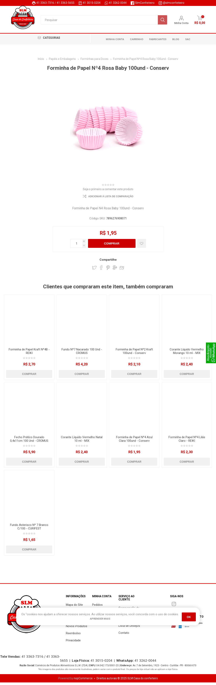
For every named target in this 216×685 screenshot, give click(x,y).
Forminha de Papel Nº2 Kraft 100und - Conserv (134, 353)
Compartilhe (108, 262)
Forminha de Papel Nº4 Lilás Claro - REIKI (187, 441)
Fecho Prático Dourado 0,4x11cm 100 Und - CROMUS (29, 441)
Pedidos (97, 607)
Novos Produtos (76, 628)
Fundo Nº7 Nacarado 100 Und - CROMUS (82, 353)
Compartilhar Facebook (101, 270)
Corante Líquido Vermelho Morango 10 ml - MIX (187, 353)
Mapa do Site (74, 607)
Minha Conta (181, 23)
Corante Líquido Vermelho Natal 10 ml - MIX (81, 441)
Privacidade (73, 643)
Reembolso (73, 636)
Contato (123, 635)
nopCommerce (83, 680)
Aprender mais (100, 618)
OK (189, 617)
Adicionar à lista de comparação (110, 199)
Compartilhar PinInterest (108, 270)
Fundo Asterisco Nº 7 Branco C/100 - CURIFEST (29, 529)
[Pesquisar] (99, 20)
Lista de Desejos (129, 628)
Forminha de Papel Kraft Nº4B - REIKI (29, 353)
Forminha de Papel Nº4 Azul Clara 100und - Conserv (134, 441)
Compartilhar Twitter (94, 270)
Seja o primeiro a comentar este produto (108, 191)
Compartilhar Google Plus (115, 270)
